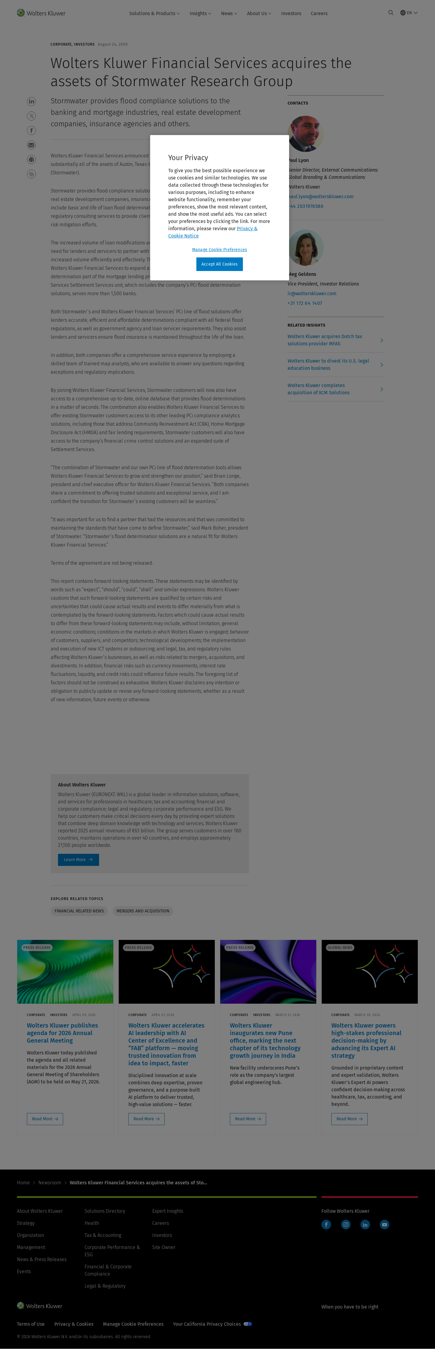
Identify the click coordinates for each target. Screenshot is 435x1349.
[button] (31, 101)
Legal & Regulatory (105, 1286)
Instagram (346, 1224)
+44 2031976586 (306, 206)
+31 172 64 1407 (305, 303)
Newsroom (49, 1183)
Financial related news (79, 911)
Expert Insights (167, 1211)
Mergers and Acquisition (143, 911)
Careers (319, 13)
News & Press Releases (41, 1259)
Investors (291, 13)
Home (23, 1183)
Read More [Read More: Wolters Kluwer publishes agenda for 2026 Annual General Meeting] (42, 1118)
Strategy (25, 1223)
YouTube (384, 1224)
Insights (200, 13)
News (229, 13)
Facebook (326, 1224)
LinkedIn (365, 1224)
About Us (259, 13)
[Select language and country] (409, 12)
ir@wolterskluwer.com (312, 293)
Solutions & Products (154, 13)
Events (24, 1271)
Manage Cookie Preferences (133, 1324)
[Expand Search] (391, 12)
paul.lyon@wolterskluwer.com (321, 196)
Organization (30, 1235)
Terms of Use (31, 1324)
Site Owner (164, 1247)
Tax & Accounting (103, 1235)
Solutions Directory (105, 1211)
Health (92, 1223)
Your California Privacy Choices (207, 1324)
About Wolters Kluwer (40, 1211)
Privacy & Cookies (73, 1324)
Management (31, 1247)
